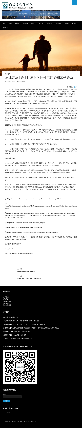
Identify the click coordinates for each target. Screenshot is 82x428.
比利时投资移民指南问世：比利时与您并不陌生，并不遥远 (21, 321)
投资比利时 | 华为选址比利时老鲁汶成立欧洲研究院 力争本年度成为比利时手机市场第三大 (31, 328)
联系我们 (5, 27)
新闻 (4, 23)
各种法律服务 (7, 305)
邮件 (5, 394)
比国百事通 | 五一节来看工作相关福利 (41, 277)
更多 (75, 87)
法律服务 (58, 23)
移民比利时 (49, 23)
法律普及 (7, 74)
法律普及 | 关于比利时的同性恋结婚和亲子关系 (17, 338)
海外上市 (32, 23)
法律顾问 (25, 23)
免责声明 (7, 421)
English (67, 23)
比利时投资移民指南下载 (10, 317)
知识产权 (41, 23)
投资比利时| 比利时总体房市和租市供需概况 (16, 331)
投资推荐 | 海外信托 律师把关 (41, 270)
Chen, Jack (21, 81)
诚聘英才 (74, 23)
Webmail (37, 421)
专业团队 (17, 23)
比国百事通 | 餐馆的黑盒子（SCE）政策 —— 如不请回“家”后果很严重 (24, 324)
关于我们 (10, 23)
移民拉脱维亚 (7, 301)
